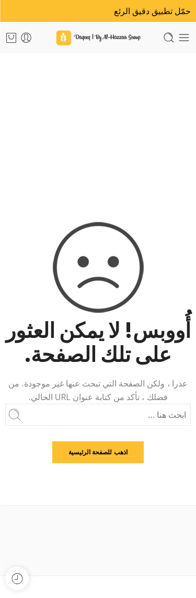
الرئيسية (98, 127)
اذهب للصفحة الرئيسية (97, 452)
